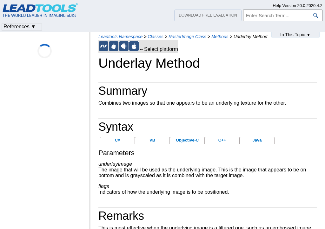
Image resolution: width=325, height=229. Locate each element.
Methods (220, 36)
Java (257, 140)
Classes (155, 36)
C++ (222, 140)
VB (152, 140)
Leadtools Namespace (120, 36)
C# (117, 140)
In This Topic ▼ (295, 34)
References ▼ (19, 26)
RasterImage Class (187, 36)
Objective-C (187, 140)
